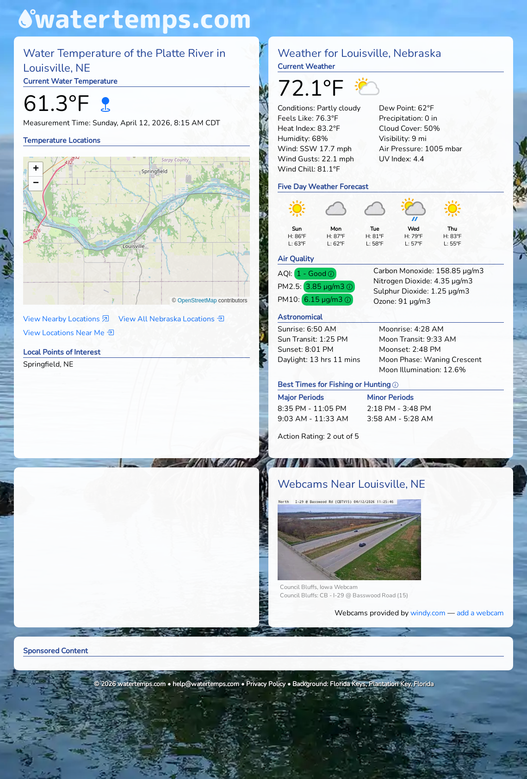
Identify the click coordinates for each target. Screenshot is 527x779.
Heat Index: (297, 128)
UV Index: (395, 159)
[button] (137, 221)
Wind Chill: (297, 169)
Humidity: (294, 139)
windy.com (428, 613)
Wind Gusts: (299, 159)
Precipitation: (401, 118)
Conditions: (296, 108)
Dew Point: (397, 108)
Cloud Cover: (400, 128)
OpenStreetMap (197, 300)
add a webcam (480, 613)
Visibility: (394, 139)
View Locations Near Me (68, 333)
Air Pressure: (401, 149)
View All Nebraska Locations (171, 319)
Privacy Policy (265, 684)
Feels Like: (296, 118)
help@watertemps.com (206, 684)
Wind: (288, 149)
